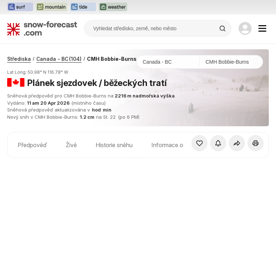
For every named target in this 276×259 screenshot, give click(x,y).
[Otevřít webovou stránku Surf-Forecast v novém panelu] (20, 7)
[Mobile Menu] (262, 28)
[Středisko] (231, 61)
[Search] (223, 28)
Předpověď (32, 145)
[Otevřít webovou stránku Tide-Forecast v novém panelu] (83, 7)
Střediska (19, 59)
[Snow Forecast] (42, 28)
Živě (71, 145)
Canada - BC (59, 59)
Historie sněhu (114, 145)
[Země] (168, 61)
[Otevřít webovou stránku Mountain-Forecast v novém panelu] (51, 7)
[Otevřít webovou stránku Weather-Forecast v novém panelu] (113, 7)
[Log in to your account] (245, 28)
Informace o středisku (179, 145)
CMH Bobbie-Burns (112, 59)
